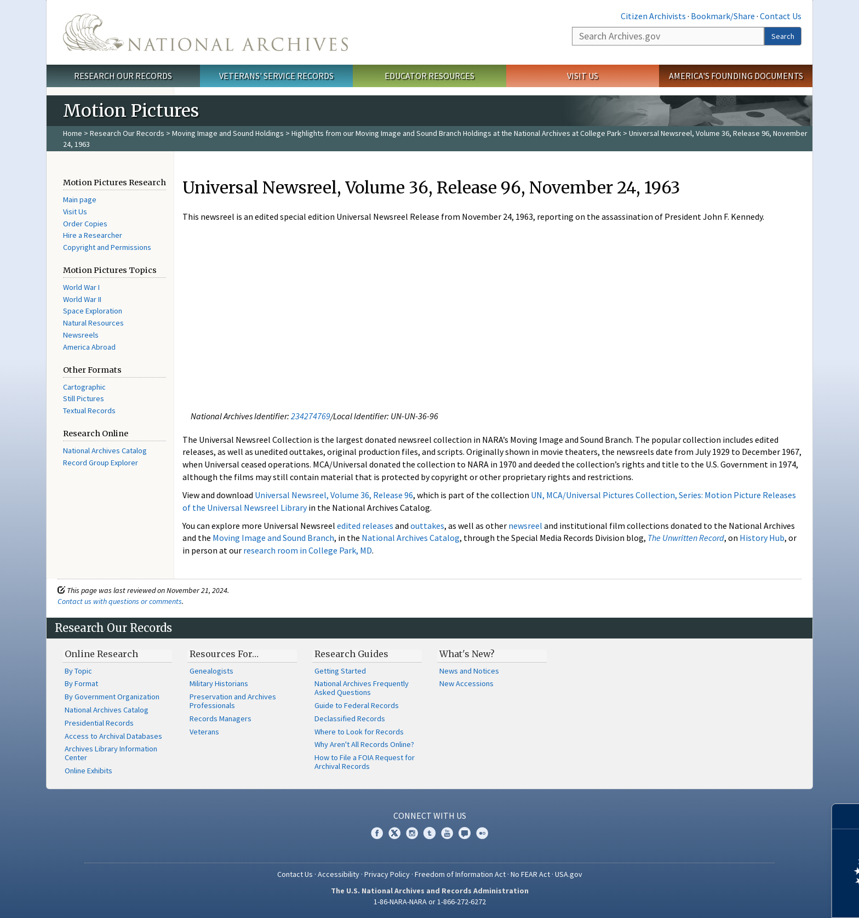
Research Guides (351, 653)
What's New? (467, 653)
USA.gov (568, 874)
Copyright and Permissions (107, 247)
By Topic (78, 671)
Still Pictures (83, 398)
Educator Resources (429, 75)
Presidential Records (99, 723)
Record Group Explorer (100, 462)
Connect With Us (429, 815)
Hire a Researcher (92, 235)
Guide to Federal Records (356, 705)
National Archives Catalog (105, 450)
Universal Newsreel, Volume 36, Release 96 (334, 494)
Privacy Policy (387, 874)
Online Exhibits (88, 771)
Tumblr (429, 833)
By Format (81, 683)
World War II (82, 299)
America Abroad (89, 347)
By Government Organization (112, 697)
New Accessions (466, 683)
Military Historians (219, 683)
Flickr (482, 833)
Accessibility (338, 874)
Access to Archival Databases (113, 736)
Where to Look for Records (359, 732)
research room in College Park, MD (307, 550)
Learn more (761, 898)
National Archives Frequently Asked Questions (361, 687)
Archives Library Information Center (111, 753)
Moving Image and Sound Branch (273, 537)
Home (72, 133)
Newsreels (81, 335)
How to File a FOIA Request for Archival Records (364, 761)
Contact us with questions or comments (120, 601)
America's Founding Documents (736, 75)
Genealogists (211, 671)
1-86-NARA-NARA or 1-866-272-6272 (430, 901)
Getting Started (340, 671)
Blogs (464, 833)
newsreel (525, 525)
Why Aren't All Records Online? (364, 744)
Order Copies (85, 224)
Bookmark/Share (723, 15)
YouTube (447, 833)
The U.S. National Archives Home (205, 32)
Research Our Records (123, 75)
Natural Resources (93, 323)
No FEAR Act (530, 874)
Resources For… (224, 653)
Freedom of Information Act (460, 874)
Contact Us (780, 15)
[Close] (846, 816)
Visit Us (582, 75)
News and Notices (469, 671)
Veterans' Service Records (276, 75)
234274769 (310, 415)
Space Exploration (92, 311)
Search (782, 36)
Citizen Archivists (653, 15)
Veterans (204, 732)
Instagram (412, 833)
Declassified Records (349, 718)
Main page (79, 199)
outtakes (427, 525)
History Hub (762, 537)
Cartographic (84, 387)
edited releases (365, 525)
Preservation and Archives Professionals (233, 701)
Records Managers (220, 718)
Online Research (101, 653)
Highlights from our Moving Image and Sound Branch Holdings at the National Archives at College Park (456, 133)
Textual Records (89, 410)
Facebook (376, 833)
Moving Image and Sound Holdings (228, 133)
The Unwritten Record (686, 537)
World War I (81, 287)
